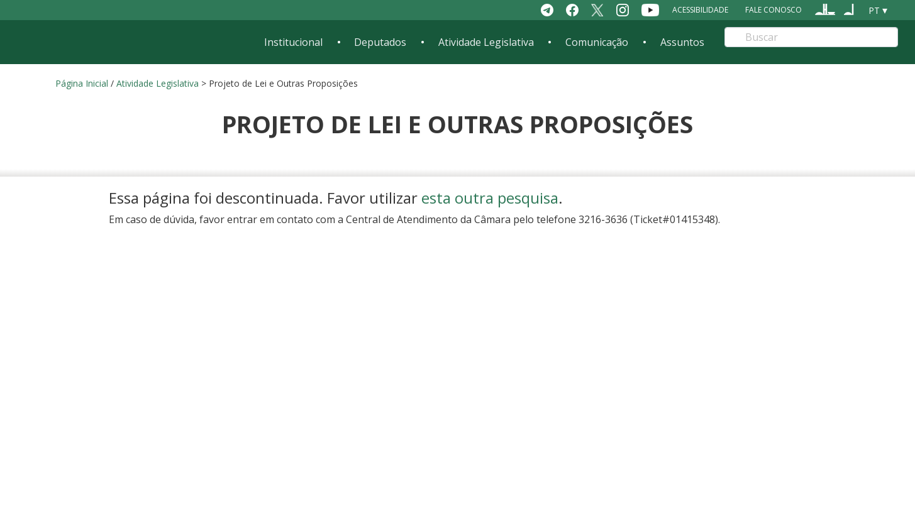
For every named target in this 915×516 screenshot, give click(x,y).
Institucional (293, 42)
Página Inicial (81, 83)
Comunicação (596, 42)
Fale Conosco (773, 9)
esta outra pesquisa (489, 197)
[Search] (810, 37)
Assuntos (682, 42)
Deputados (380, 42)
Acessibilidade (700, 9)
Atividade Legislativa (486, 42)
